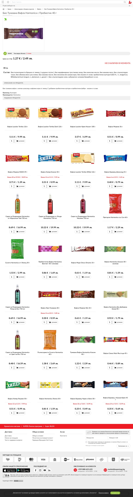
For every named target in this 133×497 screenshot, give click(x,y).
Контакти (63, 436)
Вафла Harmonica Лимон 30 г (50, 399)
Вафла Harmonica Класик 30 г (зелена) (115, 262)
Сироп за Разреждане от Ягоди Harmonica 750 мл (50, 217)
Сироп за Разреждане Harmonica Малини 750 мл (83, 217)
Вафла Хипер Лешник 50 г (17, 399)
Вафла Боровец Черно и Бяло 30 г (82, 399)
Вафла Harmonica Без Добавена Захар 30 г (115, 308)
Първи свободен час (9, 5)
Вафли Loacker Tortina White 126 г (82, 172)
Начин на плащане (11, 438)
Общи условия (38, 432)
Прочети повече (104, 493)
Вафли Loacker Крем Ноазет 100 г (82, 126)
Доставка (8, 432)
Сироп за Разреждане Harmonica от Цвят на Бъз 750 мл (17, 353)
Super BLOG (49, 426)
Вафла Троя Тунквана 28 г (50, 308)
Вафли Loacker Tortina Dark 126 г (50, 126)
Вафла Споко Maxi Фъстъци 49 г (115, 353)
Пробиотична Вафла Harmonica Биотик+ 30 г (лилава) (50, 262)
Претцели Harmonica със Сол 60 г (115, 217)
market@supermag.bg (116, 469)
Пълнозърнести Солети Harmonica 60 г (50, 353)
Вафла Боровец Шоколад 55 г (115, 172)
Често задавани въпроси (13, 440)
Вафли (39, 9)
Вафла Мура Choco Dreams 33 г (82, 263)
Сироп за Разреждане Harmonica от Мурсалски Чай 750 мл (17, 217)
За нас (62, 432)
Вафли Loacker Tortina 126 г (17, 126)
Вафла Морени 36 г (115, 126)
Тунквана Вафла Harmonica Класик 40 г (83, 353)
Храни (9, 9)
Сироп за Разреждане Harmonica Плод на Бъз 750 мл (17, 308)
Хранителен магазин (12, 426)
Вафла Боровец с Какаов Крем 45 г (115, 398)
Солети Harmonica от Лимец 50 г (17, 263)
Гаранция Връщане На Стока (42, 440)
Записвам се (123, 446)
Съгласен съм (115, 493)
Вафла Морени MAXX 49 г (17, 172)
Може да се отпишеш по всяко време (95, 445)
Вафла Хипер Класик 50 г (50, 172)
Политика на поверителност (42, 438)
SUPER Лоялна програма (32, 426)
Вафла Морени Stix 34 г (83, 308)
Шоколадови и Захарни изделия (24, 9)
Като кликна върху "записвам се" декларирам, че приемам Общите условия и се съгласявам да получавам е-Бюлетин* (107, 442)
